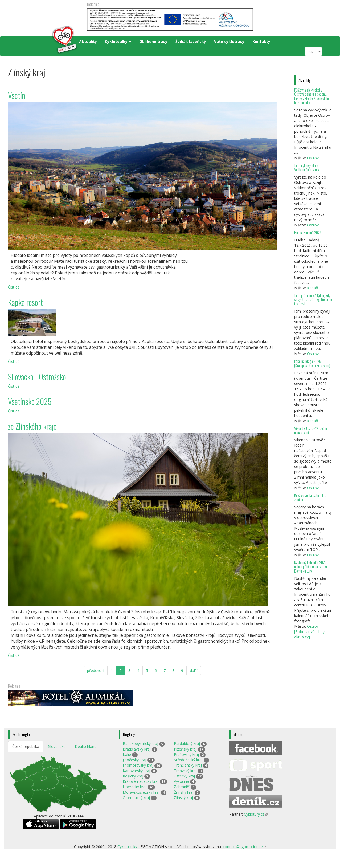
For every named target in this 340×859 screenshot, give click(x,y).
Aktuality (88, 41)
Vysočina (181, 781)
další (194, 670)
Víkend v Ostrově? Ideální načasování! (311, 430)
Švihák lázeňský (190, 41)
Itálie (127, 754)
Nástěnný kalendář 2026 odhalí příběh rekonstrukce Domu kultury (311, 567)
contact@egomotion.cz (244, 846)
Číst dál (14, 287)
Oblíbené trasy (153, 41)
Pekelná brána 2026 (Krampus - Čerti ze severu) (312, 363)
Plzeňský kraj (185, 749)
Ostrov (313, 157)
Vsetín (16, 95)
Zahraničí (182, 786)
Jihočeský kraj (134, 759)
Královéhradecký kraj (141, 781)
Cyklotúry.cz (256, 814)
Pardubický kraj (187, 743)
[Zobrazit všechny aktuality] (309, 634)
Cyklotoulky (118, 41)
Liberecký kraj (134, 786)
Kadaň (312, 287)
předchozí (95, 670)
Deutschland (85, 746)
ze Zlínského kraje (32, 426)
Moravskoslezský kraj (141, 792)
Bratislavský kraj (137, 749)
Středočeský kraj (188, 759)
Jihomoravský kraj (138, 765)
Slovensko (57, 746)
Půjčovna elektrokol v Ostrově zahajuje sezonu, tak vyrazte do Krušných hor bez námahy (312, 96)
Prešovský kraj (186, 754)
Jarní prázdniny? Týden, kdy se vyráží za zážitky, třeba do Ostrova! (313, 300)
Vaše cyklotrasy (229, 41)
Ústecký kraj (184, 776)
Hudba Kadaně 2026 (308, 232)
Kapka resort (25, 302)
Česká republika (25, 746)
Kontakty (261, 41)
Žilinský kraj (184, 792)
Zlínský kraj (183, 797)
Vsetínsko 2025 (29, 401)
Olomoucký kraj (136, 797)
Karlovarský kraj (136, 770)
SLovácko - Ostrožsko (37, 377)
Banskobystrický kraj (140, 743)
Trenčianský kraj (188, 765)
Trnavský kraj (185, 770)
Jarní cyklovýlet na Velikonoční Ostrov (306, 167)
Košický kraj (133, 776)
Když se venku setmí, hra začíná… (310, 497)
